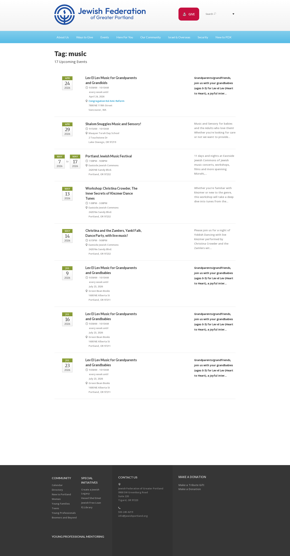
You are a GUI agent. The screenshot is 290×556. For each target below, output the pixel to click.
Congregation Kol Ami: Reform (106, 101)
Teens (55, 508)
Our (152, 37)
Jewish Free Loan (91, 502)
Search (211, 14)
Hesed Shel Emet (91, 498)
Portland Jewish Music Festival (108, 156)
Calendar (57, 485)
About (64, 37)
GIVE (189, 14)
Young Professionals (64, 513)
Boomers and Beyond (64, 517)
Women (56, 499)
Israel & (180, 37)
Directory (57, 489)
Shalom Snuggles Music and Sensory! (113, 124)
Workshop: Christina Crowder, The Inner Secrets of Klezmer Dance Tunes (111, 193)
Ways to (86, 37)
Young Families (61, 503)
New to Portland (61, 494)
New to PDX (223, 37)
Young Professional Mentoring (78, 536)
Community (61, 478)
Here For (126, 37)
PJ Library (86, 507)
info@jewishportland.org (133, 515)
